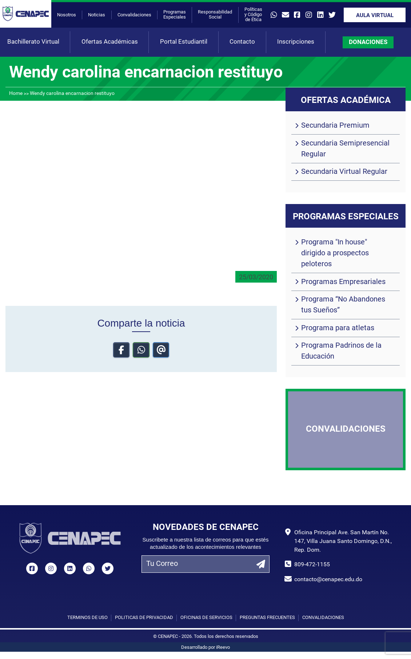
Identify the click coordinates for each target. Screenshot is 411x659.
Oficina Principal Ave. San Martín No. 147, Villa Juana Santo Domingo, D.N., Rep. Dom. (343, 541)
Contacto (242, 42)
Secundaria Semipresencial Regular (345, 149)
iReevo (223, 647)
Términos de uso (87, 617)
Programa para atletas (337, 328)
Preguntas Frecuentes (267, 617)
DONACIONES (368, 42)
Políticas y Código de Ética (253, 14)
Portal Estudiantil (183, 42)
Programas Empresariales (343, 282)
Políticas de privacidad (144, 617)
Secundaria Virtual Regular (344, 172)
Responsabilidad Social (215, 15)
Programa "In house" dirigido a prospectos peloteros (335, 253)
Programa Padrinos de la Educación (341, 351)
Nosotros (66, 15)
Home (16, 93)
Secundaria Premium (335, 125)
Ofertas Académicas (109, 42)
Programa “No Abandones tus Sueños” (343, 305)
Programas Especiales (174, 15)
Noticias (96, 15)
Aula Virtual (375, 16)
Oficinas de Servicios (206, 617)
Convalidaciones (134, 15)
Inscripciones (295, 42)
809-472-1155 (312, 565)
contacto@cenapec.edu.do (328, 580)
